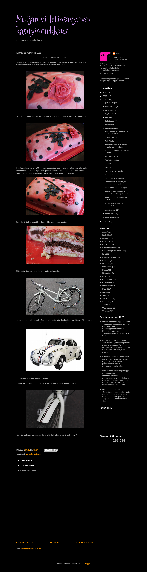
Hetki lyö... (109, 167)
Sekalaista (106, 298)
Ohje (104, 276)
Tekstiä (105, 305)
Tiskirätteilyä (110, 141)
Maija (118, 53)
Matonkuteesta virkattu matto (114, 340)
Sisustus (105, 302)
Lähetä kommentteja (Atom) (32, 548)
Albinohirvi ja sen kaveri (114, 178)
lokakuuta (109, 110)
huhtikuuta (109, 128)
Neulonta (106, 273)
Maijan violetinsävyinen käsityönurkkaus (53, 25)
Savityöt (105, 295)
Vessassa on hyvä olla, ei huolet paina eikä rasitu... (116, 183)
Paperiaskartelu (108, 286)
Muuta (105, 270)
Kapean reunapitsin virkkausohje (115, 357)
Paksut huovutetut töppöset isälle (116, 322)
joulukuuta (109, 103)
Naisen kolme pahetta (114, 171)
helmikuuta (110, 213)
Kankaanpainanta (109, 248)
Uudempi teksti (24, 542)
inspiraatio (106, 244)
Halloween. (107, 238)
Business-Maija (111, 137)
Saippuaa (106, 292)
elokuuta (109, 117)
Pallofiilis (108, 164)
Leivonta (29, 454)
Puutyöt (105, 289)
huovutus (106, 241)
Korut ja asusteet (109, 257)
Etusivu (54, 542)
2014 (105, 92)
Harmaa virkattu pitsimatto (113, 389)
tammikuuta (110, 217)
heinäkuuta (110, 121)
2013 (105, 96)
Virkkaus (106, 311)
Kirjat (104, 254)
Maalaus (105, 264)
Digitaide (106, 235)
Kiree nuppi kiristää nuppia (116, 188)
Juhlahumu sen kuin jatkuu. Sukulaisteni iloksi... (116, 146)
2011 (105, 222)
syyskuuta (109, 114)
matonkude (107, 267)
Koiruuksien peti (111, 175)
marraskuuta (110, 106)
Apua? (105, 232)
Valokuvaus (107, 308)
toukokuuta (110, 125)
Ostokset (37, 454)
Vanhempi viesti (84, 542)
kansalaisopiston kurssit (112, 251)
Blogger (87, 564)
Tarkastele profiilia (107, 73)
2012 (105, 100)
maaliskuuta (110, 210)
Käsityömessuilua (112, 160)
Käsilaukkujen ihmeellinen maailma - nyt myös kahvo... (117, 192)
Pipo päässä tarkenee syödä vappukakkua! (116, 132)
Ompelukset (107, 279)
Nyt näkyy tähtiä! (111, 156)
